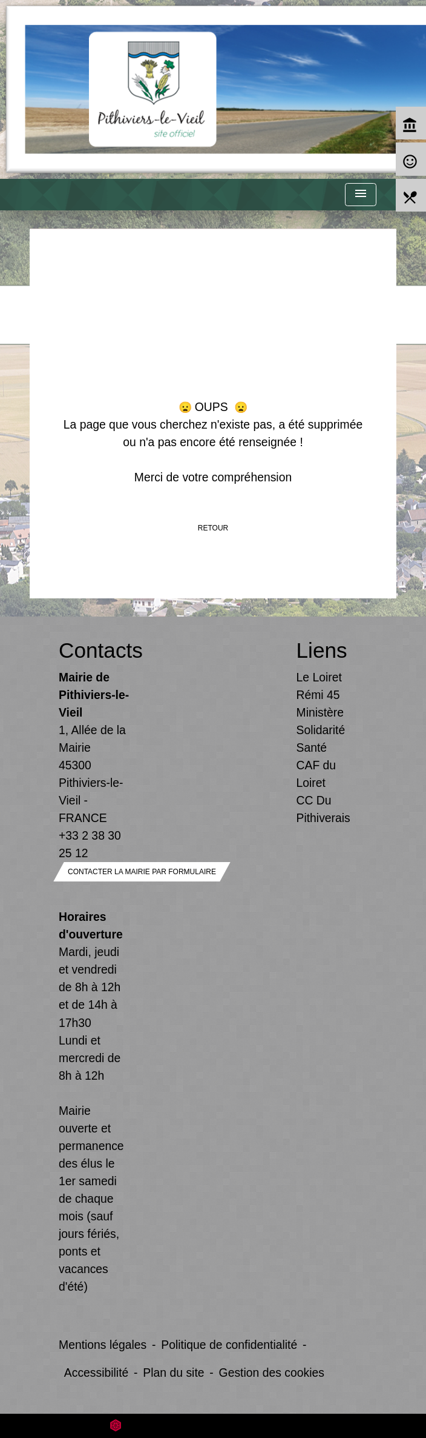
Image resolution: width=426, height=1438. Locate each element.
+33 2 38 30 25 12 (90, 844)
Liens (322, 650)
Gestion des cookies (271, 1372)
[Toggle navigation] (360, 195)
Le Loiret (319, 677)
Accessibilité (96, 1372)
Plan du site (173, 1372)
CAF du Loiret (316, 773)
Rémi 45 (318, 694)
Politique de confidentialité (229, 1344)
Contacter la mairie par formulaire (142, 872)
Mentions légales (102, 1344)
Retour (213, 528)
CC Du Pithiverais (323, 809)
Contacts (94, 650)
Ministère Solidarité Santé (321, 730)
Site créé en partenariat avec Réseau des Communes (213, 1425)
